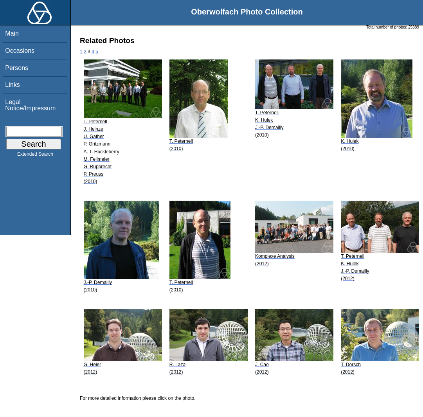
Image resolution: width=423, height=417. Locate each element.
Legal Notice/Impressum (30, 105)
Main (12, 33)
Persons (16, 68)
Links (12, 84)
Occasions (19, 50)
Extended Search (35, 155)
